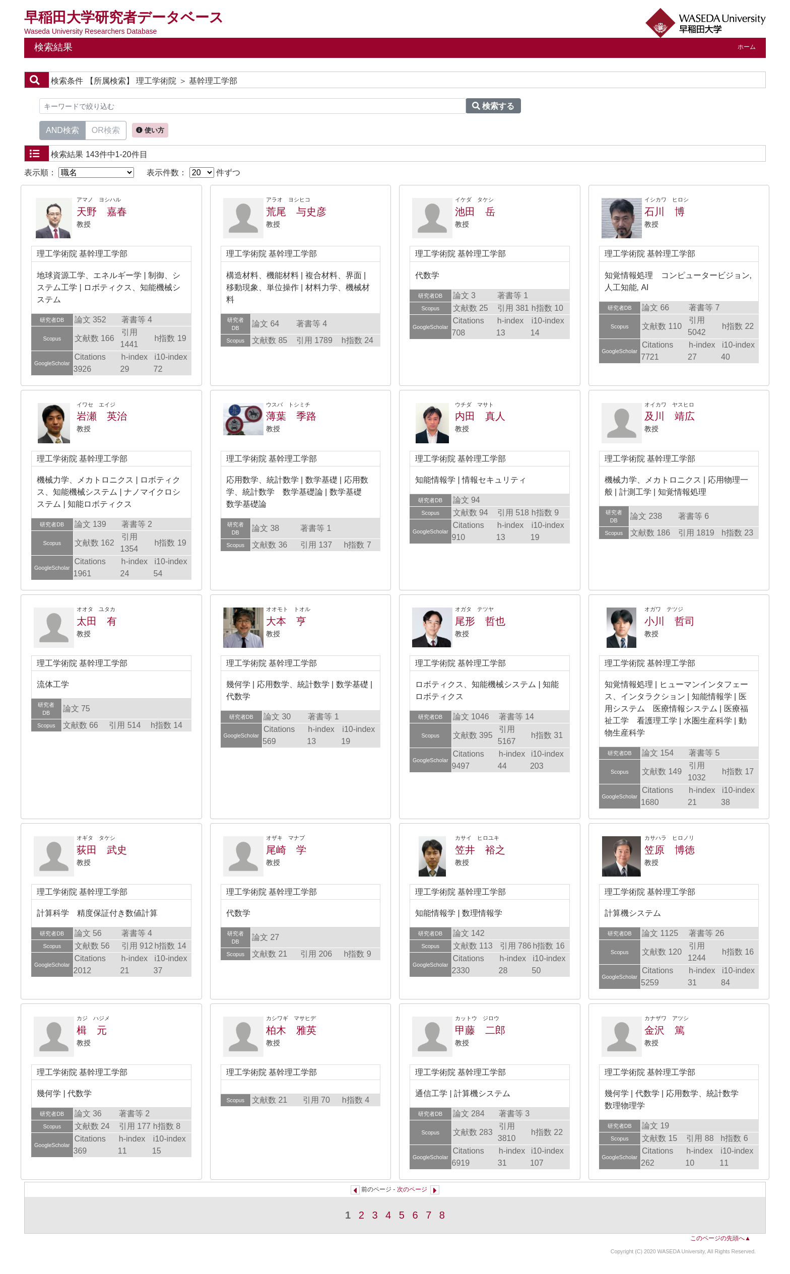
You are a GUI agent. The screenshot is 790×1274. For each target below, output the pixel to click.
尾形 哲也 (480, 621)
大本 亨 (286, 621)
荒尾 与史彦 (296, 211)
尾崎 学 (286, 849)
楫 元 (92, 1030)
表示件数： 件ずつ (193, 172)
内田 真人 (480, 416)
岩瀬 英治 (102, 416)
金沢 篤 (664, 1030)
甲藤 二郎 (480, 1030)
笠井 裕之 (480, 849)
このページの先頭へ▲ (720, 1238)
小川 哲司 (669, 621)
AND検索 (62, 129)
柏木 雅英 (291, 1030)
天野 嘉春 (102, 211)
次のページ (412, 1189)
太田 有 (97, 621)
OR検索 (106, 129)
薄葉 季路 (291, 416)
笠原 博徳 (669, 849)
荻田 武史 (102, 849)
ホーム (747, 46)
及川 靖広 (669, 416)
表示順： (79, 172)
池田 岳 (475, 211)
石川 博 (664, 211)
